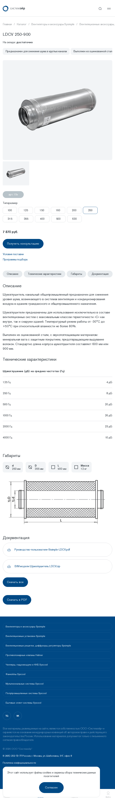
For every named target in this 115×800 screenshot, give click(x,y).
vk (17, 715)
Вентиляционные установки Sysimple (25, 636)
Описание (12, 274)
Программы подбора (15, 259)
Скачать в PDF (17, 600)
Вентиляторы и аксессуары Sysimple (25, 626)
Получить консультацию (23, 243)
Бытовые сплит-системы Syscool (23, 702)
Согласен (51, 787)
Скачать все (15, 582)
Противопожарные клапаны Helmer (24, 655)
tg (7, 715)
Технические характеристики (44, 274)
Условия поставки (13, 254)
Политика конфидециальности (19, 762)
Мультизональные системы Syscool (25, 683)
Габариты (76, 274)
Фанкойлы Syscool (15, 674)
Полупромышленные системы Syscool (26, 693)
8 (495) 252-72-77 (12, 755)
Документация (100, 274)
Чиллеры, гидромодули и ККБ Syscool (27, 664)
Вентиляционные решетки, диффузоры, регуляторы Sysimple (38, 645)
